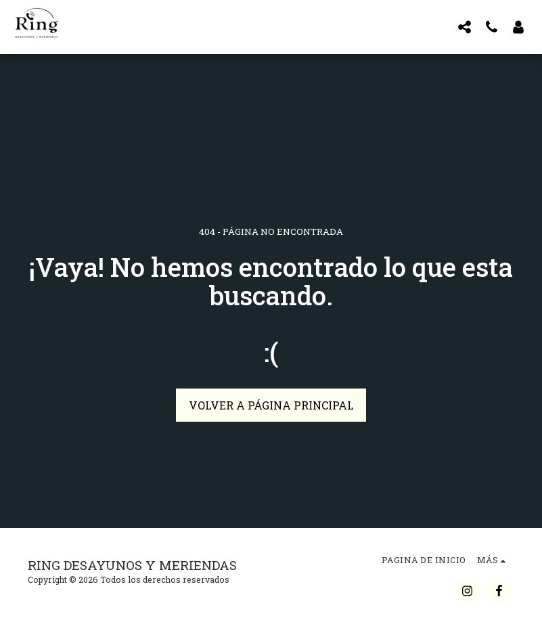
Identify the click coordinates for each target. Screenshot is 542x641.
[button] (464, 27)
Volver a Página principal (271, 405)
